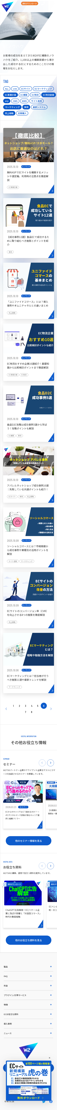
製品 (6, 966)
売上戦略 (9, 113)
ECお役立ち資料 (11, 1014)
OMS (15, 100)
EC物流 (35, 94)
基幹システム (39, 107)
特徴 (6, 1004)
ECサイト (25, 88)
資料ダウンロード (29, 3)
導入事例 (8, 1023)
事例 (26, 107)
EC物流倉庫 (48, 94)
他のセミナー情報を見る (28, 841)
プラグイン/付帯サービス (15, 995)
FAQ (5, 976)
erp (7, 100)
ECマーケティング (43, 88)
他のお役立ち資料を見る (28, 940)
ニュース (8, 1033)
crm (15, 88)
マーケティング (12, 107)
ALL (7, 88)
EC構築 (24, 94)
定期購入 (22, 113)
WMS (24, 100)
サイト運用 (36, 100)
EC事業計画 (10, 94)
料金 (6, 985)
